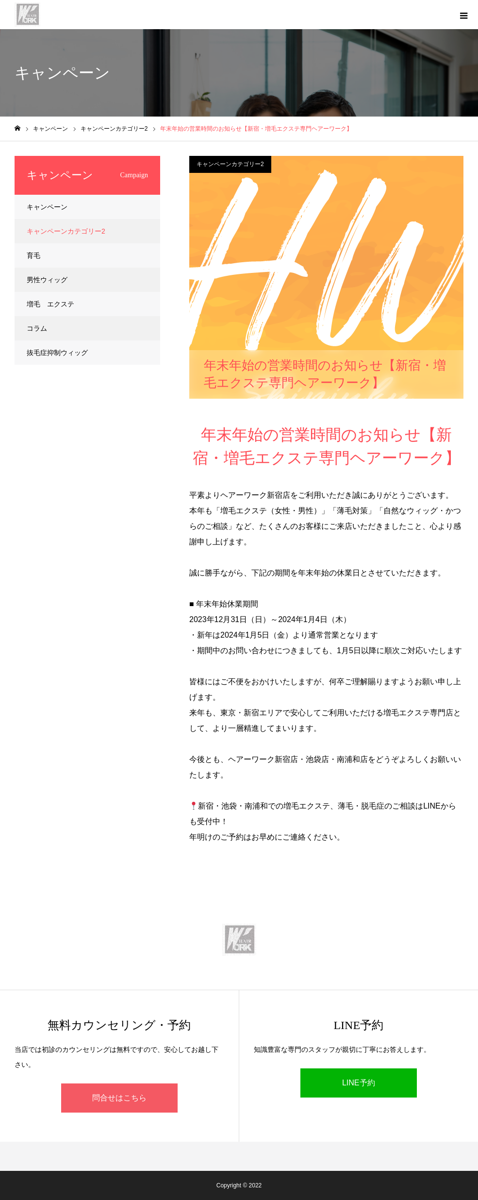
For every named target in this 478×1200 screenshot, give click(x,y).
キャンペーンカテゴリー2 (230, 164)
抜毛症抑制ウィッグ (57, 352)
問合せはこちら (119, 1098)
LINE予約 (358, 1083)
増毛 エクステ (50, 304)
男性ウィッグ (47, 280)
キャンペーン (47, 207)
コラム (37, 328)
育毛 (33, 255)
